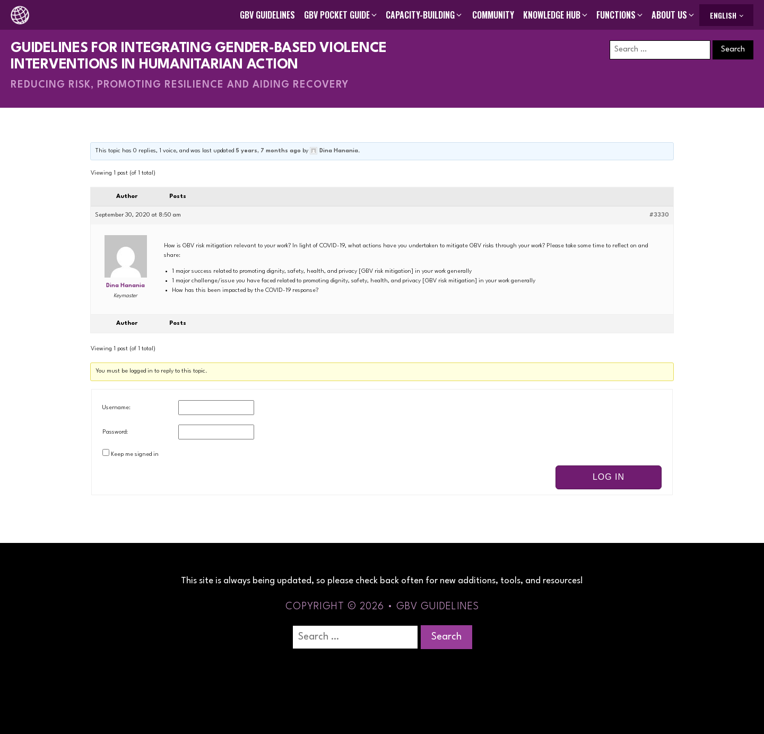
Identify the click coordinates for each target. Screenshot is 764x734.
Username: (116, 408)
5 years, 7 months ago (268, 151)
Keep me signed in (135, 454)
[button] (341, 14)
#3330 (659, 215)
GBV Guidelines (267, 14)
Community (493, 14)
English (723, 15)
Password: (115, 432)
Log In (608, 476)
